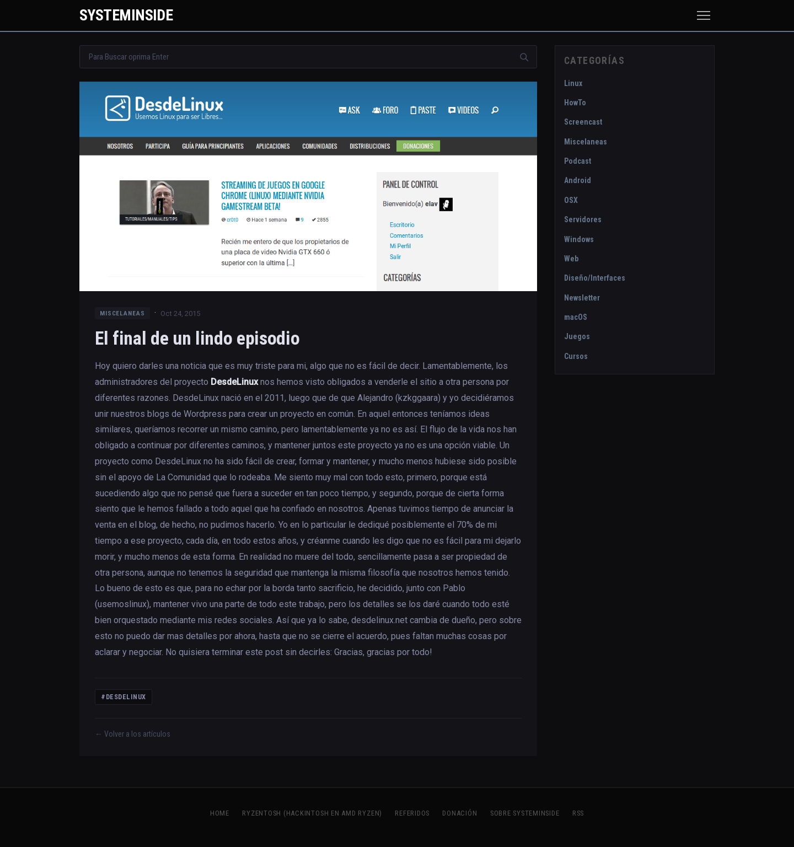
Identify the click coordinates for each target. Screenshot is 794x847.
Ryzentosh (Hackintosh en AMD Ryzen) (312, 813)
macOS (575, 317)
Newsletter (582, 297)
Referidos (412, 813)
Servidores (583, 219)
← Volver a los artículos (132, 734)
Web (571, 258)
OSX (571, 200)
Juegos (577, 336)
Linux (573, 83)
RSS (578, 813)
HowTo (575, 102)
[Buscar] (524, 57)
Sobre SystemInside (525, 813)
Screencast (583, 121)
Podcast (577, 161)
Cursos (576, 356)
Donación (459, 813)
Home (219, 813)
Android (577, 180)
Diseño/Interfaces (594, 278)
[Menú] (704, 15)
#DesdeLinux (123, 697)
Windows (579, 239)
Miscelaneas (122, 313)
